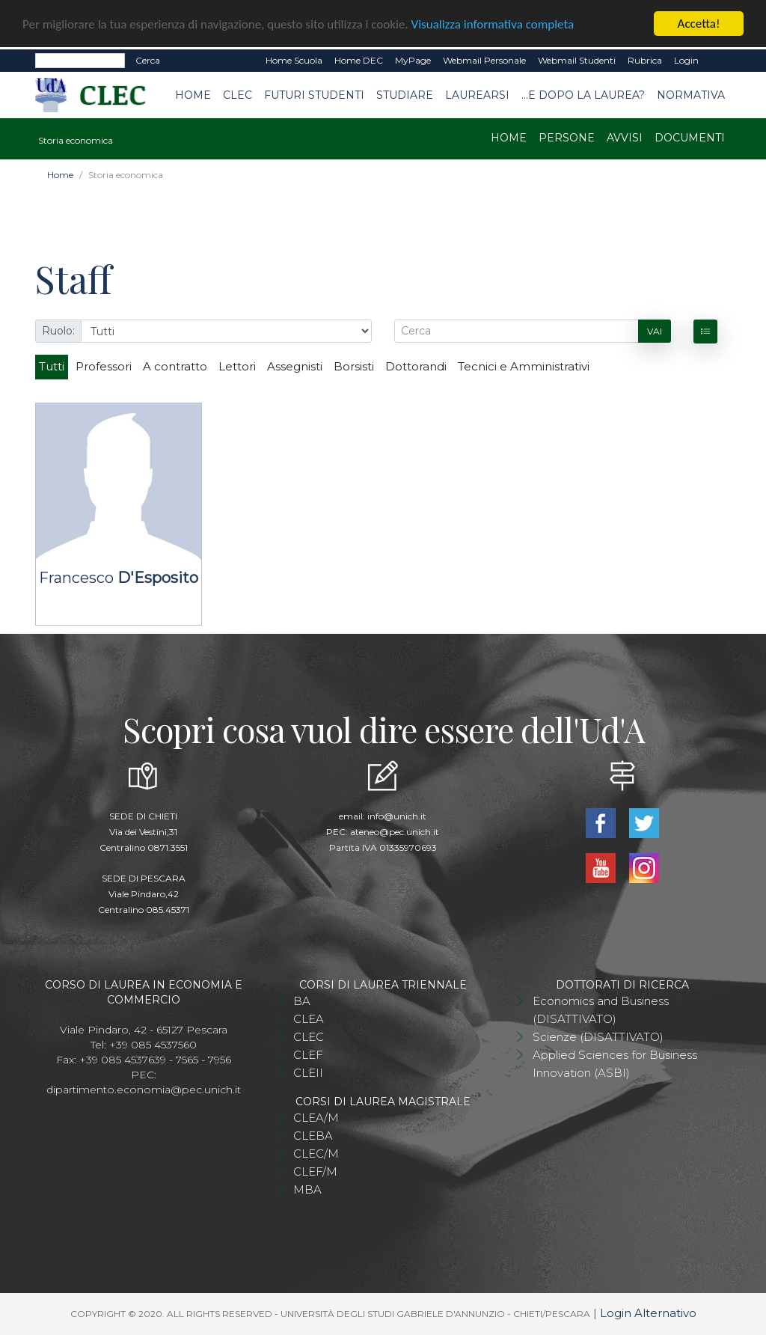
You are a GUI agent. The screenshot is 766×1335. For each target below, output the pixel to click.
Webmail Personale (484, 60)
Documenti (690, 137)
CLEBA (313, 1135)
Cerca (147, 60)
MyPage (413, 60)
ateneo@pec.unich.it (394, 831)
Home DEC (358, 60)
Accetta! (699, 23)
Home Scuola (294, 60)
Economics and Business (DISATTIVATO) (601, 1010)
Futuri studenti (314, 95)
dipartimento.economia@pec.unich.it (143, 1089)
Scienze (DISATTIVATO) (598, 1037)
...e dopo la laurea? (583, 95)
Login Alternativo (648, 1313)
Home (193, 95)
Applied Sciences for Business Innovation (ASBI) (615, 1064)
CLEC (237, 95)
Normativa (691, 95)
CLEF (308, 1055)
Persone (567, 137)
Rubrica (645, 60)
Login (686, 60)
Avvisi (625, 137)
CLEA (308, 1019)
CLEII (308, 1073)
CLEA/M (316, 1118)
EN (718, 60)
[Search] (80, 60)
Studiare (404, 95)
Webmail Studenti (577, 60)
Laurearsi (477, 95)
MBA (307, 1189)
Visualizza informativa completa (492, 23)
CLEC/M (316, 1153)
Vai (654, 331)
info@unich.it (396, 816)
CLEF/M (315, 1171)
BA (301, 1001)
